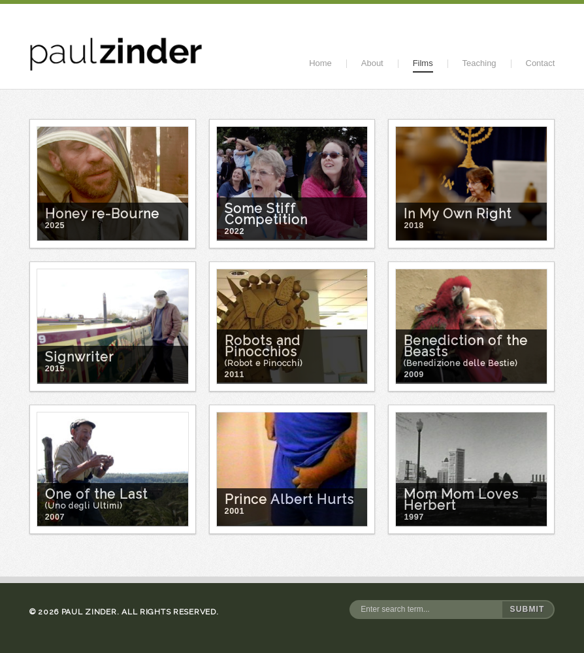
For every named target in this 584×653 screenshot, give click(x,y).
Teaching (479, 63)
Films (423, 63)
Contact (540, 63)
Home (320, 63)
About (372, 63)
